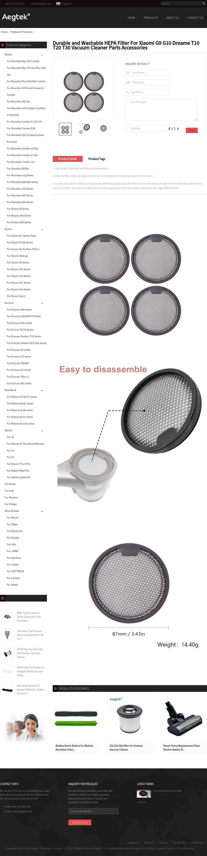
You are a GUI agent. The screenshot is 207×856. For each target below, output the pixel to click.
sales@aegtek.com (42, 3)
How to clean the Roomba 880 (168, 790)
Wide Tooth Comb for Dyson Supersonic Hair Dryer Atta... (29, 616)
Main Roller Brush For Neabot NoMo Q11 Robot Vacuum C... (30, 689)
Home (4, 32)
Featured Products (21, 32)
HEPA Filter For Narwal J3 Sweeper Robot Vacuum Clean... (30, 671)
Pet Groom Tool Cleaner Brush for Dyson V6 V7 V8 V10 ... (30, 634)
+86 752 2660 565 (14, 3)
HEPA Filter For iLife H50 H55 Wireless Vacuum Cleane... (30, 653)
